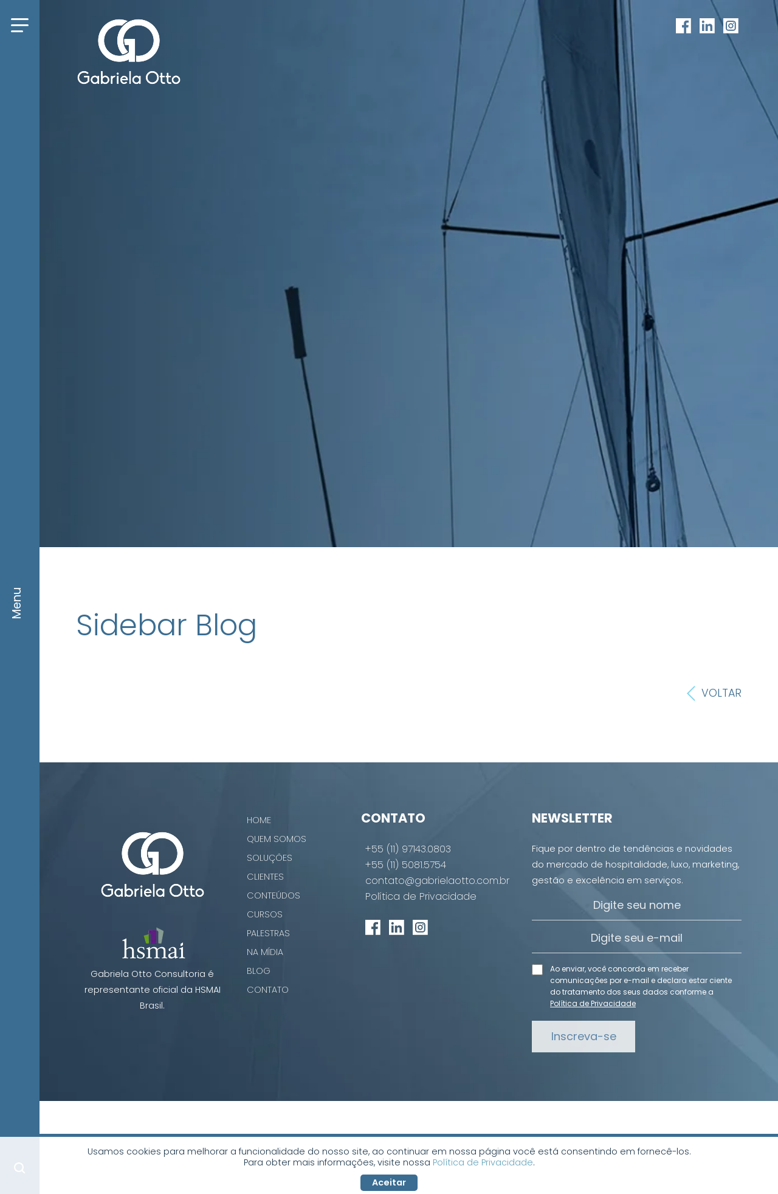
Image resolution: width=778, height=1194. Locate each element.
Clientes (265, 877)
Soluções (269, 858)
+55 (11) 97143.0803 (408, 849)
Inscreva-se (583, 1036)
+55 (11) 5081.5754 (405, 865)
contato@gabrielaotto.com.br (437, 881)
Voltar (714, 694)
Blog (258, 971)
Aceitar (389, 1182)
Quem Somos (276, 839)
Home (259, 820)
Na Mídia (265, 952)
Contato (268, 990)
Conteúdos (273, 895)
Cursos (265, 914)
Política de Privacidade (421, 897)
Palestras (268, 933)
